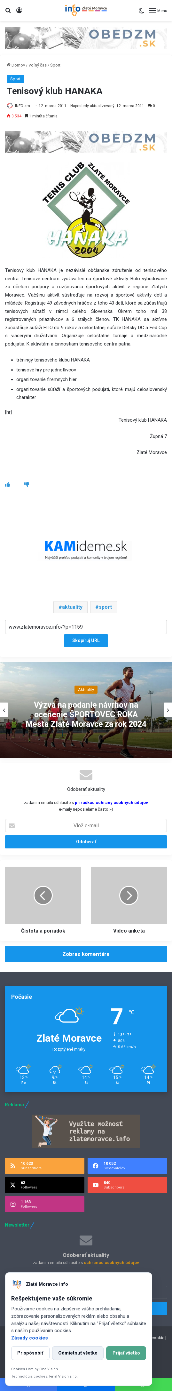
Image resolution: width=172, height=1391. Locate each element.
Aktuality (86, 689)
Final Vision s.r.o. (63, 1376)
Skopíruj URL (86, 640)
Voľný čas (37, 65)
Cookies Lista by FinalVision (34, 1369)
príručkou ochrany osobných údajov (111, 802)
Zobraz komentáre (86, 954)
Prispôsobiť (30, 1353)
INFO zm (22, 106)
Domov (16, 65)
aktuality (72, 607)
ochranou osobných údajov (111, 1262)
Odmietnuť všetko (78, 1353)
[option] (86, 710)
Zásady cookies (29, 1338)
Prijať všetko (126, 1353)
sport (105, 607)
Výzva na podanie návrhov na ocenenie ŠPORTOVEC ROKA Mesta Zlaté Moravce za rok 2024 (86, 714)
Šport (55, 65)
